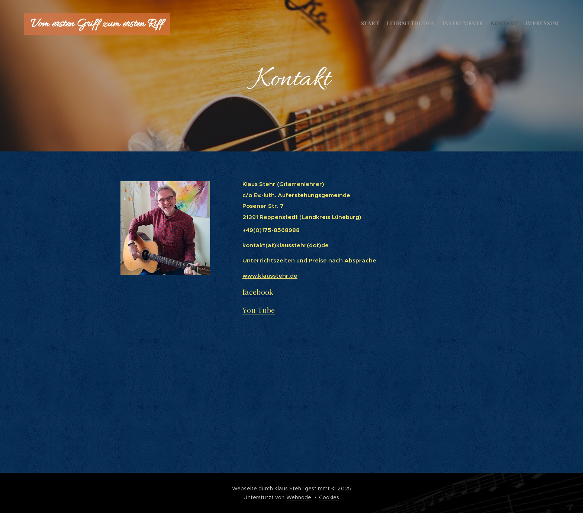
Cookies (329, 497)
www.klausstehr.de (269, 275)
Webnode (299, 497)
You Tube (258, 310)
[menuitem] (530, 24)
